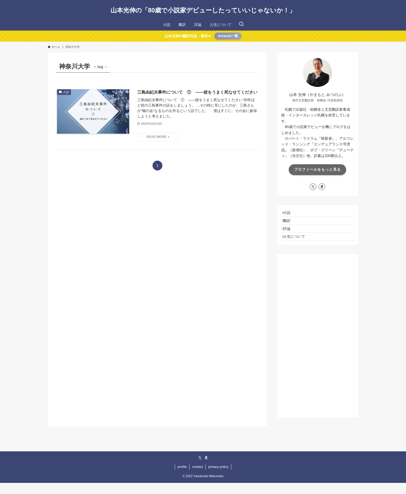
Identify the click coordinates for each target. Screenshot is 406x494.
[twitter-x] (313, 186)
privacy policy (218, 478)
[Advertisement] (317, 346)
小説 (289, 214)
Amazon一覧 (228, 36)
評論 (289, 235)
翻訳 (289, 225)
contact (197, 478)
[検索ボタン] (241, 25)
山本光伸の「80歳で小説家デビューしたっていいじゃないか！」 (203, 10)
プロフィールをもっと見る (317, 169)
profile (182, 478)
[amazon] (321, 186)
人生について (297, 246)
